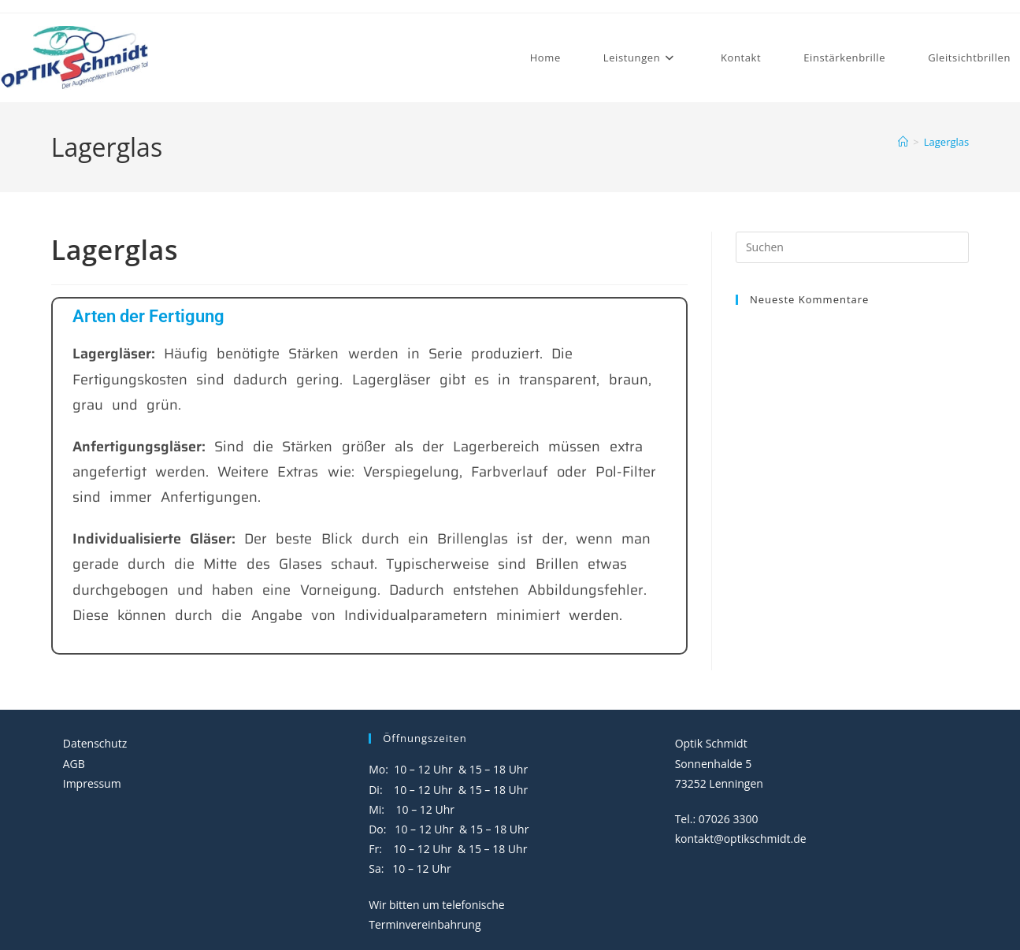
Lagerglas (946, 142)
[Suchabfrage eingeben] (852, 247)
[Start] (903, 142)
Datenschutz (95, 743)
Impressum (92, 783)
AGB (74, 763)
